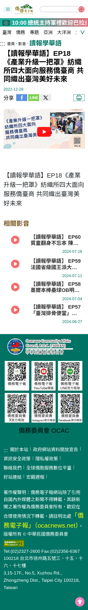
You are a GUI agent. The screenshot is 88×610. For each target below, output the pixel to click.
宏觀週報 (35, 477)
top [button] (79, 601)
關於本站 (19, 449)
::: (2, 43)
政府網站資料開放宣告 (55, 449)
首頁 (11, 44)
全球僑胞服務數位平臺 (49, 467)
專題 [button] (34, 32)
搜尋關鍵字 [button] (81, 9)
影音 (22, 44)
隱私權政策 (46, 458)
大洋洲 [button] (64, 32)
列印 (78, 97)
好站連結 (13, 477)
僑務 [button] (20, 32)
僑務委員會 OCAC (44, 430)
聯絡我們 (13, 467)
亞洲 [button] (48, 32)
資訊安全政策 (17, 458)
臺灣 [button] (6, 32)
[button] (8, 9)
